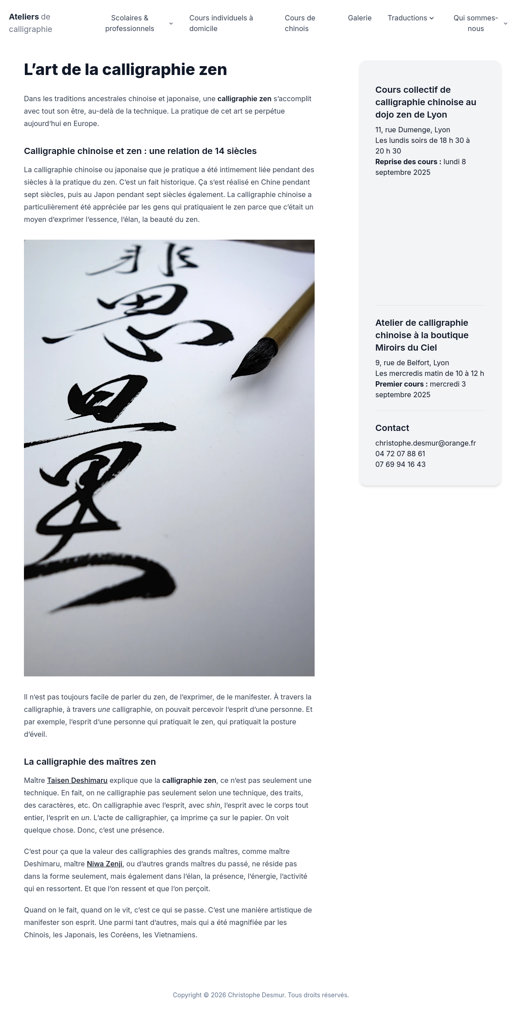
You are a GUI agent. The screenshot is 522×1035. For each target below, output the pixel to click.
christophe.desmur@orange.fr (425, 442)
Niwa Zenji (104, 863)
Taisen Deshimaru (77, 780)
